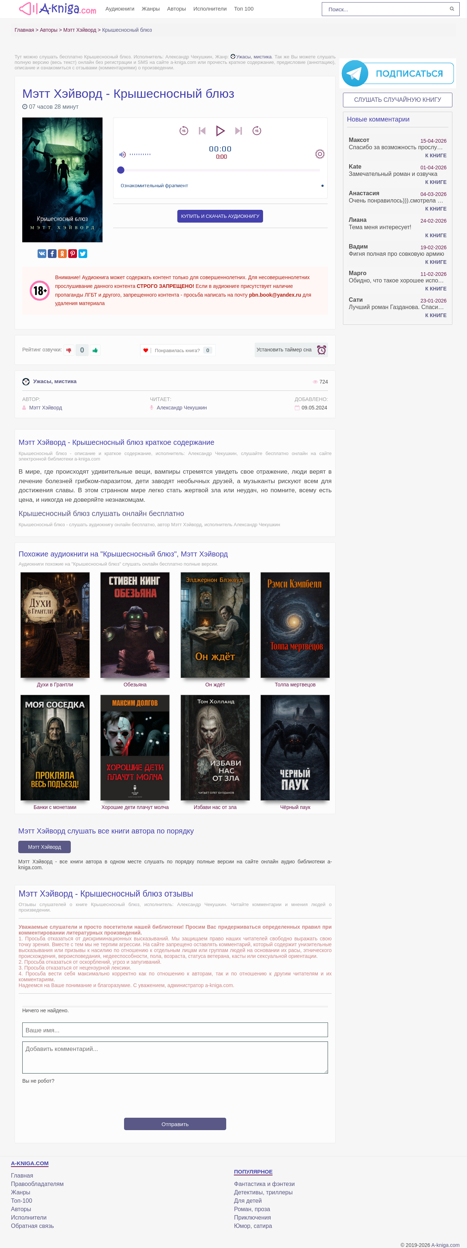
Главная (22, 1175)
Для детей (248, 1201)
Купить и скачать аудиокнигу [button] (220, 216)
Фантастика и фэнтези (264, 1184)
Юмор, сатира (253, 1226)
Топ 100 (244, 8)
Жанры (151, 8)
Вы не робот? (38, 1081)
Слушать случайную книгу (397, 100)
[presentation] (175, 1098)
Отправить (175, 1124)
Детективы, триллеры (263, 1192)
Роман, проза (252, 1209)
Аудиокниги (119, 8)
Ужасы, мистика (251, 56)
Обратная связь (32, 1226)
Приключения (252, 1217)
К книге (436, 155)
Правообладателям (37, 1184)
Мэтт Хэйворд (42, 408)
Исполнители (210, 8)
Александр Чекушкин (178, 408)
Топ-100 (21, 1201)
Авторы (176, 8)
